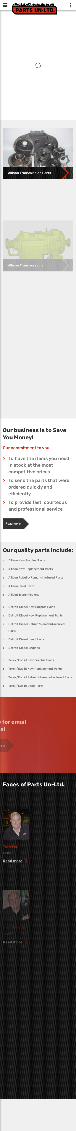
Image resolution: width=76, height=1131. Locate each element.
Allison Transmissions (23, 594)
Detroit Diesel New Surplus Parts (31, 607)
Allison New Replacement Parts (30, 569)
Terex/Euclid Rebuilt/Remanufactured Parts (40, 677)
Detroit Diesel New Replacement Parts (35, 615)
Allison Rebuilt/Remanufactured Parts (36, 577)
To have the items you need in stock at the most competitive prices (38, 465)
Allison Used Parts (21, 586)
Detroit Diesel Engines (24, 648)
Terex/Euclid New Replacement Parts (35, 668)
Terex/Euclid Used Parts (25, 686)
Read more (13, 523)
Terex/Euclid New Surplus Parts (31, 660)
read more (12, 876)
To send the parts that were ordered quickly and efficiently (38, 487)
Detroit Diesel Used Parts (26, 639)
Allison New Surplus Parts (26, 560)
